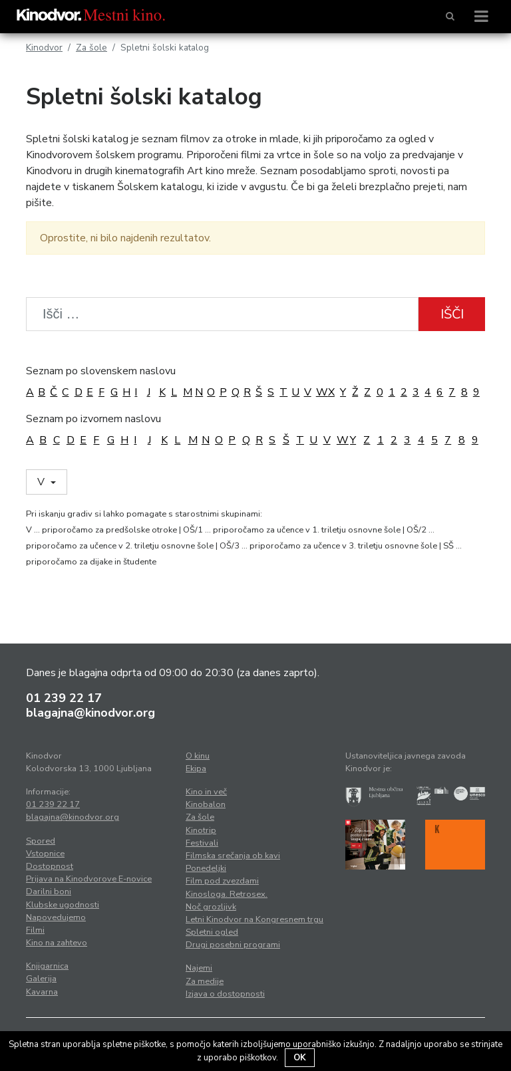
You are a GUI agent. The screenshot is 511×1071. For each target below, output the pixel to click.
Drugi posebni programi (233, 945)
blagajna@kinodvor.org (90, 713)
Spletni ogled (212, 932)
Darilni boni (48, 891)
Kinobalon (206, 804)
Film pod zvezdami (222, 881)
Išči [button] (452, 314)
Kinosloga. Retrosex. (226, 894)
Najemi (199, 968)
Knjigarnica (47, 966)
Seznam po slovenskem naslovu (101, 371)
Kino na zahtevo (56, 943)
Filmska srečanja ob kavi (233, 856)
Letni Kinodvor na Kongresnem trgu (254, 919)
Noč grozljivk (211, 907)
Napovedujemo (56, 917)
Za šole (91, 47)
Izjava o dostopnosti (225, 994)
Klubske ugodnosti (62, 905)
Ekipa (196, 768)
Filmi (35, 930)
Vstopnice (45, 854)
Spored (40, 841)
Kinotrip (201, 830)
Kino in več (206, 792)
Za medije (205, 981)
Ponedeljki (206, 868)
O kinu (198, 756)
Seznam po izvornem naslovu (93, 419)
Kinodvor (44, 47)
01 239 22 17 (64, 698)
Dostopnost (49, 866)
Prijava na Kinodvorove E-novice (89, 879)
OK (299, 1058)
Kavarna (42, 992)
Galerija (41, 979)
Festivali (202, 843)
